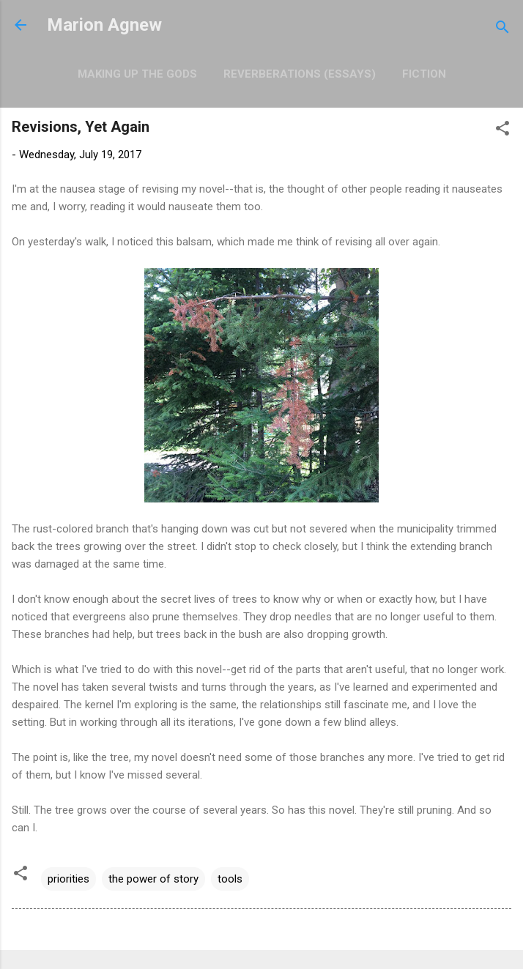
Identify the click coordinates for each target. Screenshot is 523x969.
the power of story (153, 879)
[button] (502, 130)
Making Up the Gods (137, 74)
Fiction (424, 74)
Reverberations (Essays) (299, 74)
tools (230, 879)
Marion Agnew (104, 25)
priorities (68, 879)
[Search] (502, 29)
